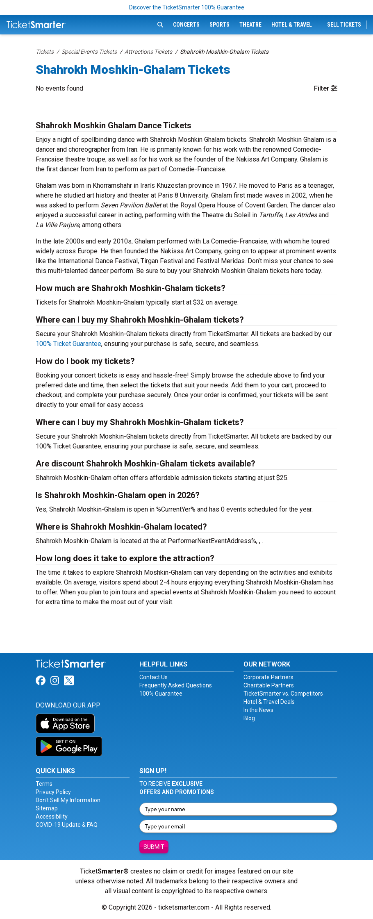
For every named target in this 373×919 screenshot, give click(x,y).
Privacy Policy (53, 792)
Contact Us (153, 677)
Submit (153, 847)
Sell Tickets (344, 24)
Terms (44, 783)
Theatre (250, 24)
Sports (219, 24)
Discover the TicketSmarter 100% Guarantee (186, 7)
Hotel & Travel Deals (269, 701)
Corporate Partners (268, 677)
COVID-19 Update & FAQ (67, 824)
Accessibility (52, 816)
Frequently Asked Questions (175, 685)
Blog (249, 718)
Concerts (186, 24)
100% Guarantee (160, 693)
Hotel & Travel (291, 24)
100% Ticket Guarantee (68, 344)
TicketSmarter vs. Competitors (283, 693)
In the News (258, 710)
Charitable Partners (268, 685)
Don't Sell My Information (68, 800)
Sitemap (47, 808)
